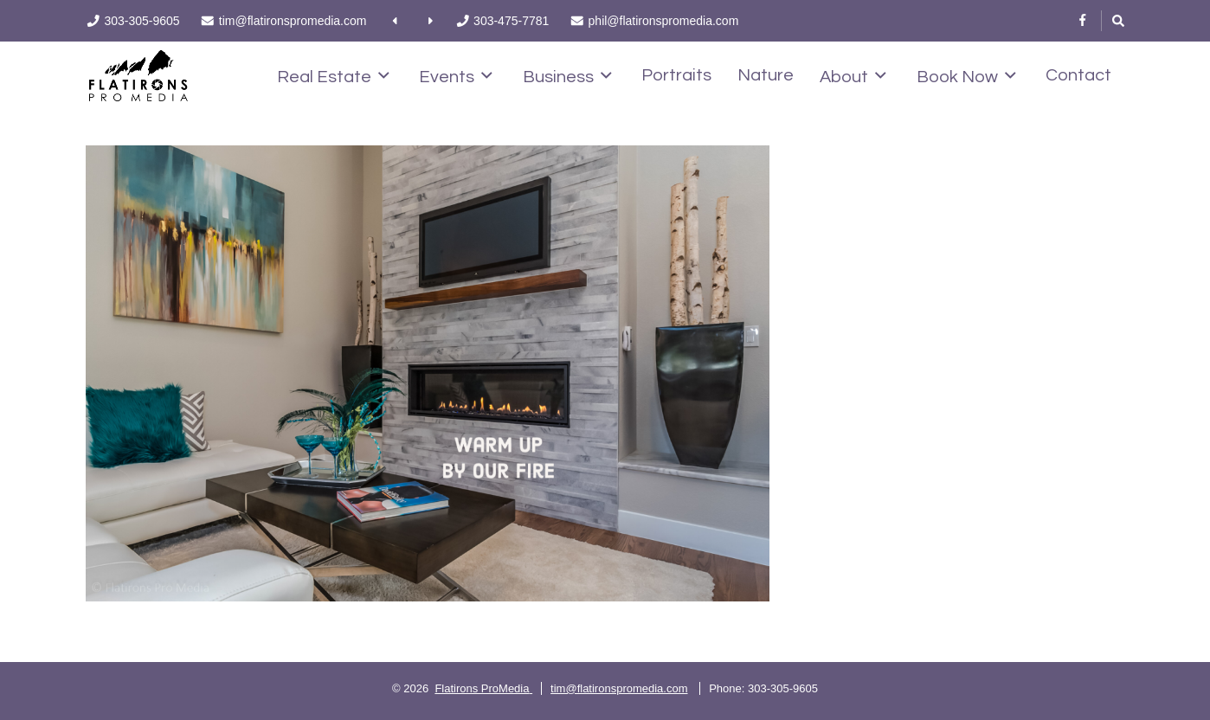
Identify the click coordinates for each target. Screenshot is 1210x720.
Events (455, 76)
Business (567, 76)
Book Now (966, 76)
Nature (765, 75)
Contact (1078, 75)
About (853, 76)
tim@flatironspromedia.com (618, 688)
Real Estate (333, 76)
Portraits (676, 75)
